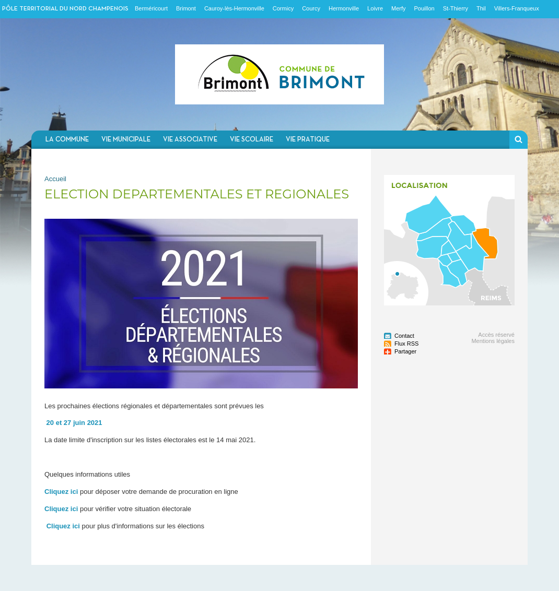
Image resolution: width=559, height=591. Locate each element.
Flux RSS (406, 343)
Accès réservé (496, 335)
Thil (481, 8)
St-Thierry (455, 8)
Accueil (55, 179)
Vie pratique (308, 139)
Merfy (398, 8)
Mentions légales (493, 341)
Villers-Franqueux (516, 8)
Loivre (375, 8)
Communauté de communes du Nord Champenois (279, 74)
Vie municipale (125, 139)
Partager (405, 351)
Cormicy (283, 8)
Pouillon (424, 8)
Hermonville (344, 8)
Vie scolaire (251, 139)
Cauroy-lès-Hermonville (234, 8)
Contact (404, 336)
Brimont (186, 8)
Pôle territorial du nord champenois (65, 9)
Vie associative (190, 139)
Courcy (311, 8)
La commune (67, 139)
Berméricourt (151, 8)
